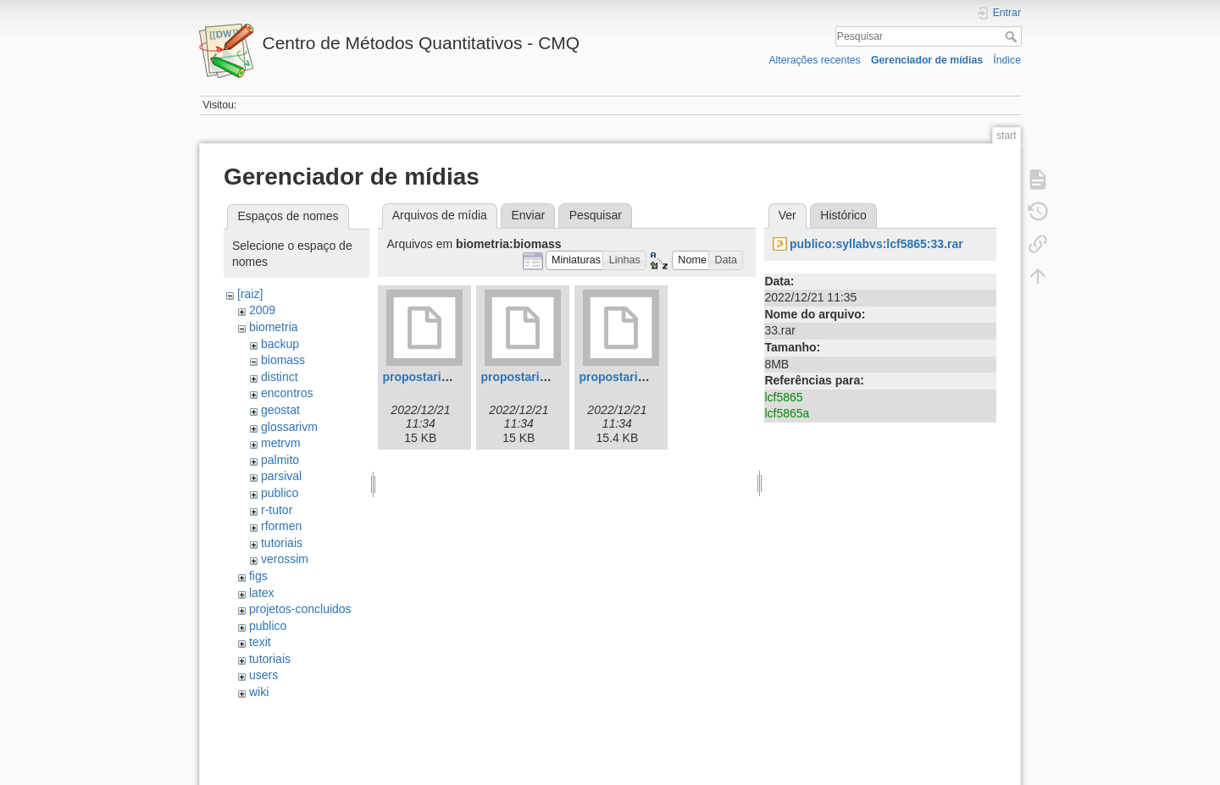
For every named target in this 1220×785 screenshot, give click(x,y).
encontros (287, 393)
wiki (259, 692)
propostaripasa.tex (435, 377)
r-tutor (276, 510)
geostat (280, 410)
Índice (1007, 60)
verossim (284, 559)
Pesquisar (1013, 36)
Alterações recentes (814, 60)
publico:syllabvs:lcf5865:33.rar (876, 244)
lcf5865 (783, 397)
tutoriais (281, 543)
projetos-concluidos (300, 609)
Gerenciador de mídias (927, 60)
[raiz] (250, 294)
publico (279, 493)
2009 (262, 310)
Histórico (843, 215)
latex (261, 593)
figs (258, 576)
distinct (279, 377)
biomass (283, 360)
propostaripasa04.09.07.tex (556, 377)
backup (280, 344)
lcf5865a (786, 413)
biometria (273, 327)
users (263, 675)
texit (260, 642)
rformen (281, 526)
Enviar (528, 215)
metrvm (281, 443)
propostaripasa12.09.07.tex (655, 377)
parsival (281, 476)
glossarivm (289, 427)
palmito (280, 460)
